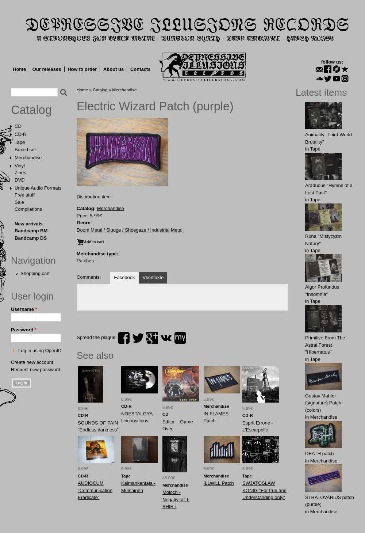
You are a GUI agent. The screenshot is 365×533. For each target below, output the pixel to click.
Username (24, 309)
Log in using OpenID (40, 350)
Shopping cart (35, 273)
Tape (20, 142)
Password (23, 329)
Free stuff (25, 195)
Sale (19, 202)
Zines (20, 172)
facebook (124, 338)
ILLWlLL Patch (219, 483)
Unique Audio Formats (38, 188)
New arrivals (29, 223)
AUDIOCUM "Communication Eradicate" (95, 490)
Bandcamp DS (31, 238)
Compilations (28, 209)
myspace (180, 338)
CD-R (21, 134)
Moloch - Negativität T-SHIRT (176, 499)
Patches (85, 260)
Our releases (46, 69)
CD (18, 126)
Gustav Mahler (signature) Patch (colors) (323, 403)
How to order (82, 69)
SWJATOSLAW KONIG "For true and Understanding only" (264, 490)
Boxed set (25, 149)
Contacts (140, 69)
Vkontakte (153, 277)
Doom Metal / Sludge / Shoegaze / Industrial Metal (129, 230)
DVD (19, 180)
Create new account (32, 362)
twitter (138, 338)
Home (19, 69)
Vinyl (20, 165)
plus (152, 338)
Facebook (124, 277)
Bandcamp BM (31, 230)
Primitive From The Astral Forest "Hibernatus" (325, 345)
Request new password (35, 369)
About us (113, 69)
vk (166, 338)
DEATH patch (319, 453)
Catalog (31, 110)
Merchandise (28, 157)
